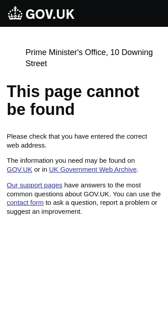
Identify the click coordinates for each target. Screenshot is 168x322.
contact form (25, 202)
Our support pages (34, 185)
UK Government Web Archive (93, 169)
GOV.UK (19, 169)
